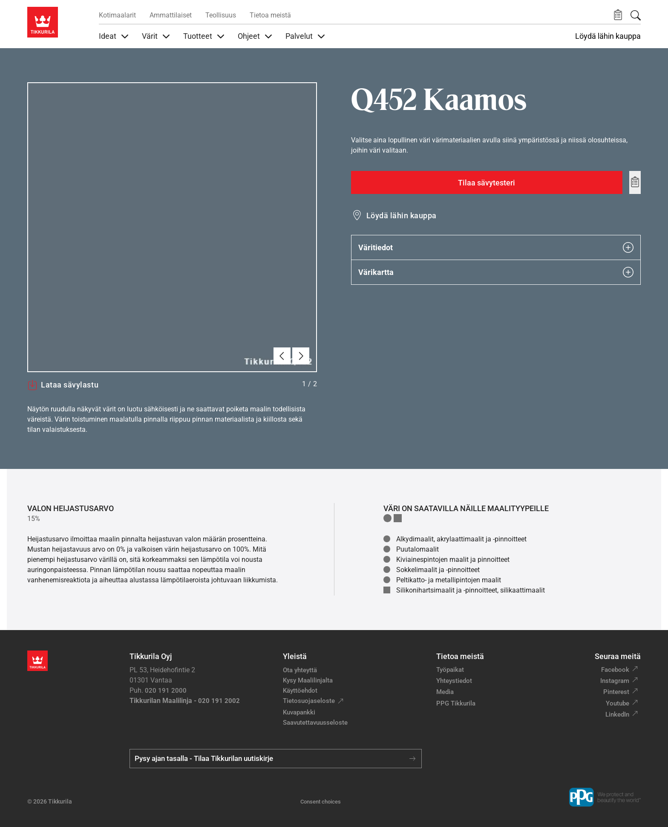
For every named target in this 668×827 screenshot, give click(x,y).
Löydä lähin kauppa (608, 36)
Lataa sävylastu (62, 385)
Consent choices (320, 801)
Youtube (617, 703)
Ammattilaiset (171, 15)
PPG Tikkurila (455, 703)
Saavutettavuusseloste (315, 722)
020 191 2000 (166, 690)
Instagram (614, 681)
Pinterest (616, 692)
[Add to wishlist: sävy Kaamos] (635, 182)
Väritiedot (495, 247)
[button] (618, 15)
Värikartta (495, 272)
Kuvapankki (299, 712)
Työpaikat (450, 670)
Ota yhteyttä (300, 670)
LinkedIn (617, 714)
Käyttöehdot (300, 690)
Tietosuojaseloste (309, 701)
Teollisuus (220, 15)
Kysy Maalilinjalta (308, 680)
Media (445, 692)
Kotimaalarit (117, 15)
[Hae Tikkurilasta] (636, 15)
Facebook (615, 670)
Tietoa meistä (270, 15)
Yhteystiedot (454, 681)
